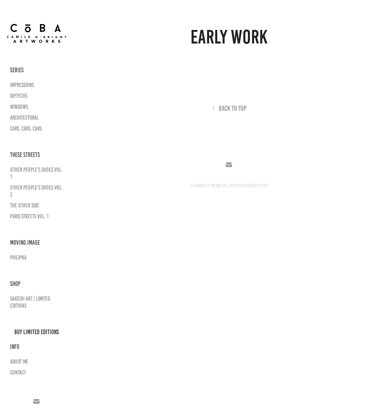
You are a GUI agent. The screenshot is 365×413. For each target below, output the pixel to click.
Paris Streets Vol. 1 (29, 216)
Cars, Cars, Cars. (26, 128)
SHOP (15, 284)
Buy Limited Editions (36, 332)
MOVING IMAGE (25, 242)
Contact (18, 372)
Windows (19, 107)
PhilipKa (18, 257)
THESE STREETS (25, 155)
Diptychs (18, 96)
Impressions (22, 85)
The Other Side (24, 205)
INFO (14, 346)
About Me (19, 362)
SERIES (17, 70)
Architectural (24, 118)
